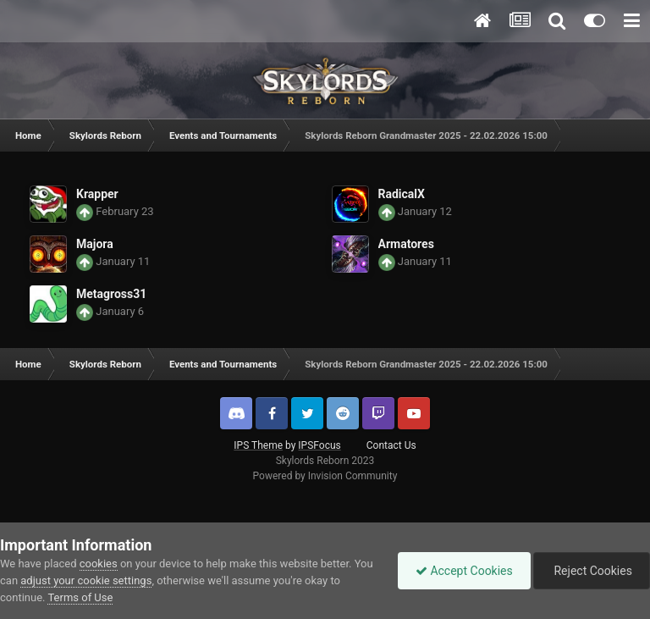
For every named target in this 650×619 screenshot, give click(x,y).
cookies (99, 563)
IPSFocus (319, 445)
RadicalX (401, 194)
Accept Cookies (464, 571)
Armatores (406, 244)
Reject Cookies (591, 571)
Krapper (97, 194)
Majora (94, 244)
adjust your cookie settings (85, 580)
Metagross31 (111, 294)
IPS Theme (258, 445)
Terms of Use (80, 597)
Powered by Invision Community (325, 476)
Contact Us (391, 445)
